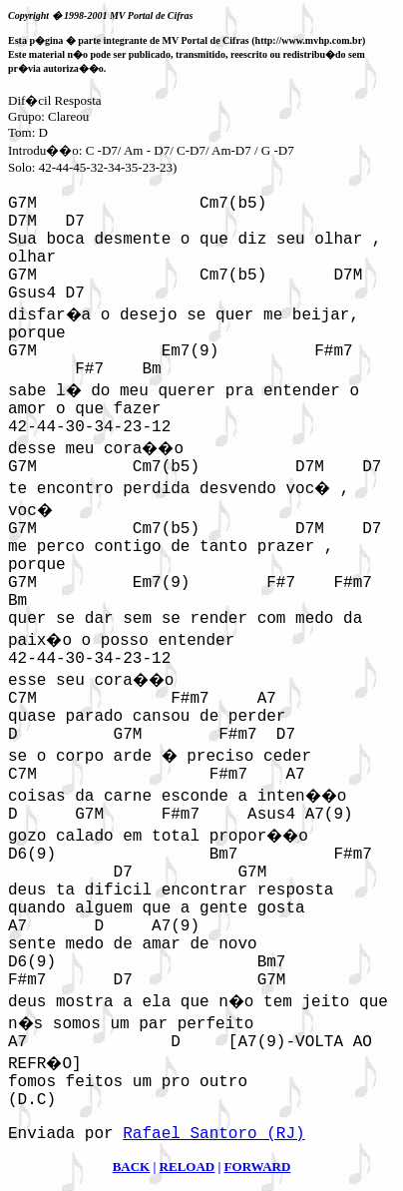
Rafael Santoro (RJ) (213, 1134)
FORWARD (257, 1166)
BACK (132, 1166)
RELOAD (187, 1166)
